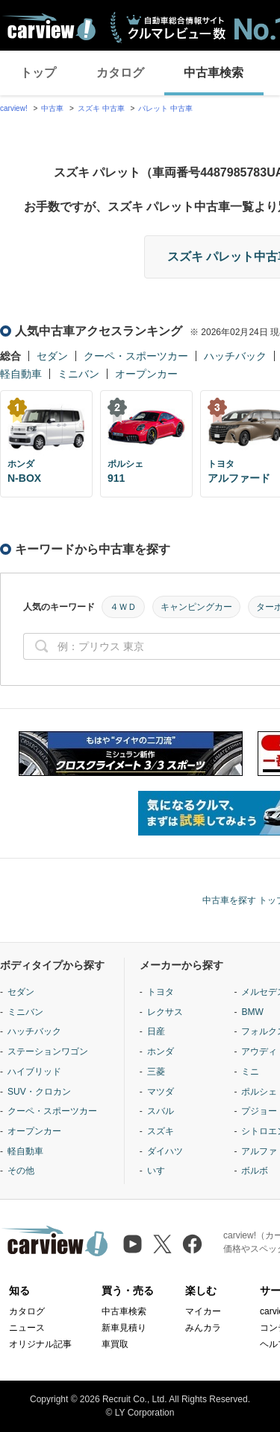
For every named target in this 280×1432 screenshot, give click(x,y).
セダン (52, 356)
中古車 (52, 108)
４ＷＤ (123, 607)
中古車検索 (213, 72)
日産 (156, 1031)
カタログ (120, 72)
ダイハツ (165, 1151)
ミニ (250, 1071)
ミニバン (78, 374)
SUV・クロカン (39, 1091)
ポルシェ (259, 1091)
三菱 (156, 1071)
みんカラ (203, 1328)
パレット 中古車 (165, 108)
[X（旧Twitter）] (162, 1244)
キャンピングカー (196, 607)
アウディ (259, 1051)
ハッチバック (235, 356)
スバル (160, 1111)
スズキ (160, 1131)
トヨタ (160, 992)
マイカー (203, 1311)
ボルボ (254, 1170)
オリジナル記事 (40, 1344)
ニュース (27, 1328)
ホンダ (160, 1051)
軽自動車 (21, 374)
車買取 (115, 1344)
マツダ (160, 1091)
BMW (252, 1012)
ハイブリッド (34, 1071)
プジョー (259, 1111)
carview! (14, 108)
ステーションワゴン (47, 1051)
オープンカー (146, 374)
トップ (38, 72)
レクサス (165, 1012)
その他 (20, 1170)
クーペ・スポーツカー (136, 356)
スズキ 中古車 (101, 108)
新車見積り (124, 1328)
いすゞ (160, 1170)
